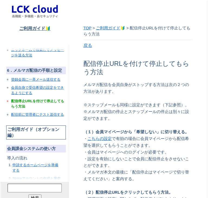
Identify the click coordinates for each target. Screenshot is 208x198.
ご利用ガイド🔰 (35, 28)
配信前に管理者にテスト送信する (37, 114)
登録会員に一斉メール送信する (35, 79)
